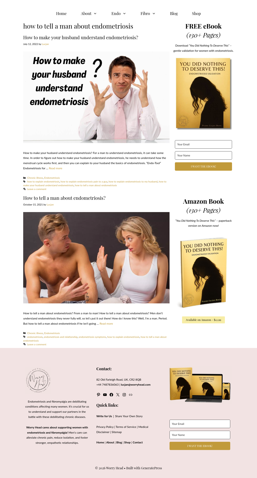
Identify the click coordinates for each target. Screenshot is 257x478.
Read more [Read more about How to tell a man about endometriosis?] (106, 323)
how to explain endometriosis (43, 181)
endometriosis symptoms (92, 336)
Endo (122, 13)
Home (61, 13)
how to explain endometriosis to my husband (133, 181)
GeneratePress (151, 468)
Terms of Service (126, 426)
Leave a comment (36, 188)
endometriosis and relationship (60, 336)
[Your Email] (203, 144)
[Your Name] (203, 155)
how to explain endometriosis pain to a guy (84, 181)
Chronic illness (35, 177)
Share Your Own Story (129, 416)
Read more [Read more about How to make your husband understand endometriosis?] (55, 168)
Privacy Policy (105, 426)
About (92, 13)
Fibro (152, 13)
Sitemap (117, 432)
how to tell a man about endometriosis (96, 185)
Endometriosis (52, 177)
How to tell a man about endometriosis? (64, 198)
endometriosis (35, 336)
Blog (174, 13)
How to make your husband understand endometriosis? (80, 37)
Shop (196, 13)
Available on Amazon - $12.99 (203, 320)
